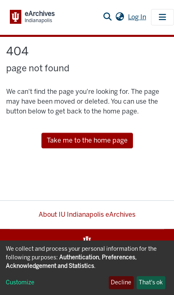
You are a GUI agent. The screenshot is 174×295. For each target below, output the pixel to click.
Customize (20, 282)
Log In (138, 17)
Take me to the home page (87, 140)
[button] (119, 17)
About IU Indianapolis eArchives (87, 214)
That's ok (151, 282)
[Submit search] (107, 17)
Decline (121, 282)
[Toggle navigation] (162, 17)
